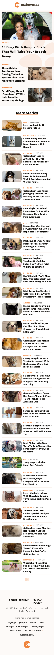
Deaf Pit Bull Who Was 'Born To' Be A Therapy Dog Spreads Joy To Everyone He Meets (37, 447)
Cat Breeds (27, 303)
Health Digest (22, 626)
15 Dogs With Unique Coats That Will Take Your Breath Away (24, 51)
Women (37, 630)
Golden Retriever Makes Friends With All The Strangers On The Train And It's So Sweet (36, 345)
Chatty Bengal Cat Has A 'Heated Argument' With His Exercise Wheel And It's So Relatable (36, 362)
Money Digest (38, 626)
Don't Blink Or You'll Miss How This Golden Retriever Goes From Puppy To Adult (37, 279)
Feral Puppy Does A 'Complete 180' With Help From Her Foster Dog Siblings (13, 96)
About (13, 600)
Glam (41, 622)
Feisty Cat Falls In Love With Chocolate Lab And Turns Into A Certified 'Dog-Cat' (37, 497)
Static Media (20, 608)
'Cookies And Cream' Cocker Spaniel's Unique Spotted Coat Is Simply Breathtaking (36, 514)
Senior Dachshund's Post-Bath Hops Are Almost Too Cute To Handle (36, 413)
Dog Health (27, 542)
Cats (25, 122)
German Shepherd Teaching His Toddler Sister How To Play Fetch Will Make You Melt (36, 262)
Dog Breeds (6, 43)
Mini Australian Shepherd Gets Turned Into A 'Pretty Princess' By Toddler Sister (37, 294)
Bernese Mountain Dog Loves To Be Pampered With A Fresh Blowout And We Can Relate (37, 177)
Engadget (12, 622)
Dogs (25, 223)
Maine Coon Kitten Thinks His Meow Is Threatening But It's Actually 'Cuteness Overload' (36, 310)
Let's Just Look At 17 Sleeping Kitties (33, 126)
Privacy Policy (38, 601)
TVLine (33, 622)
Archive (24, 600)
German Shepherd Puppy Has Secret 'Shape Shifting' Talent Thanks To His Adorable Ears (37, 397)
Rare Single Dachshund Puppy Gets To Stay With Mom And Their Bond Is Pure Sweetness (36, 212)
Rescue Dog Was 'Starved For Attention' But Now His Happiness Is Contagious (37, 229)
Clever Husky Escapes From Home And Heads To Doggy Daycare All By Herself (36, 142)
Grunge (10, 626)
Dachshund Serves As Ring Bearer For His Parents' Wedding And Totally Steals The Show (36, 245)
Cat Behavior (28, 490)
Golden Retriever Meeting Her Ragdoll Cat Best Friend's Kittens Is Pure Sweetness (37, 532)
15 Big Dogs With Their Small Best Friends (35, 464)
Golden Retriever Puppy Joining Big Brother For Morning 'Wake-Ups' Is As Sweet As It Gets (36, 195)
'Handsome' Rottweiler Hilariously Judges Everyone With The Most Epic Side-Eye (36, 480)
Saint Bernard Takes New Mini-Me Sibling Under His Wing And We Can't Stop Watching (37, 380)
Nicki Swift (15, 630)
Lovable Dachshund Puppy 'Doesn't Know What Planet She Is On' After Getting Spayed (37, 549)
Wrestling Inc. (27, 634)
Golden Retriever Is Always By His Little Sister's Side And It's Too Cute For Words (36, 160)
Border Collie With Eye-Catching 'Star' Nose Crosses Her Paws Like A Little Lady (36, 327)
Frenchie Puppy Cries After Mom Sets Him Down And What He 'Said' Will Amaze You (37, 430)
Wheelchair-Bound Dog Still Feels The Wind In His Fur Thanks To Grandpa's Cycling (36, 567)
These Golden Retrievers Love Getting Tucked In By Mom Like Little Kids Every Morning (13, 74)
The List (27, 630)
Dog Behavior (7, 87)
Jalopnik (23, 622)
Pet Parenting (28, 560)
